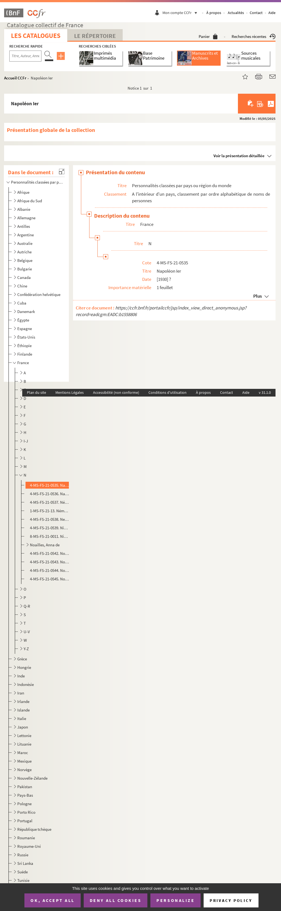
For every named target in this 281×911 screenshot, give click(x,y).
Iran (20, 693)
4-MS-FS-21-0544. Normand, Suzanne (49, 570)
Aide (272, 12)
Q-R (27, 606)
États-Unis (26, 337)
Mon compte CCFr (181, 12)
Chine (22, 286)
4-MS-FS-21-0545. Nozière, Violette (49, 579)
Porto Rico (26, 812)
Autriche (24, 251)
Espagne (24, 328)
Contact (256, 12)
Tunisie (23, 880)
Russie (22, 854)
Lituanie (24, 744)
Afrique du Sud (29, 200)
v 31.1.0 (265, 392)
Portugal (24, 820)
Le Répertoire (95, 36)
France (23, 362)
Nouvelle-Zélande (32, 778)
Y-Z (26, 648)
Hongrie (24, 667)
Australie (24, 243)
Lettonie (24, 735)
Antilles (23, 226)
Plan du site (36, 392)
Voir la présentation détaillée (239, 155)
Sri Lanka (25, 863)
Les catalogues (35, 35)
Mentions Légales (69, 392)
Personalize (175, 900)
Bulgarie (24, 269)
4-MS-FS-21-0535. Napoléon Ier (49, 485)
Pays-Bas (25, 795)
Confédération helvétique (38, 294)
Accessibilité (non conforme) (116, 392)
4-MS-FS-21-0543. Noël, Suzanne (49, 561)
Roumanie (26, 837)
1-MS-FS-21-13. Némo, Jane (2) (49, 510)
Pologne (24, 803)
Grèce (22, 658)
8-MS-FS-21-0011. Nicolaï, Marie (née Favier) (49, 536)
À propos (213, 12)
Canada (24, 277)
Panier (208, 36)
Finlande (24, 354)
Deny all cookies (115, 900)
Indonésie (25, 684)
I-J (26, 441)
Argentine (25, 234)
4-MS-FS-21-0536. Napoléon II (49, 493)
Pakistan (24, 786)
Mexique (24, 761)
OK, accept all (52, 900)
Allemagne (26, 217)
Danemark (26, 311)
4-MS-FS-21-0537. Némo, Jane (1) (49, 502)
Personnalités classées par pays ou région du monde (37, 182)
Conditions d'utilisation (167, 392)
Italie (21, 718)
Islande (23, 710)
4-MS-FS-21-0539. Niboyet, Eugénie (49, 527)
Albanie (23, 209)
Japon (22, 727)
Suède (22, 871)
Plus (257, 296)
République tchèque (34, 829)
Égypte (23, 320)
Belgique (24, 260)
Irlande (23, 701)
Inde (21, 676)
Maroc (22, 752)
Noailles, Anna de (45, 544)
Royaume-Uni (29, 846)
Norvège (24, 769)
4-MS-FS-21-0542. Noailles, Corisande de (49, 553)
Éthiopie (24, 345)
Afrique (23, 192)
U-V (27, 631)
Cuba (21, 303)
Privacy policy (231, 900)
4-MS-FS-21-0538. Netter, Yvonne (49, 519)
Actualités (236, 12)
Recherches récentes (254, 36)
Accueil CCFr (15, 78)
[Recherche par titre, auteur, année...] (25, 56)
